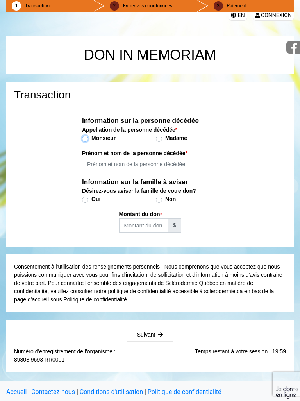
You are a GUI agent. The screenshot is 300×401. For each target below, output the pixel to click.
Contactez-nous (53, 392)
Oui (95, 199)
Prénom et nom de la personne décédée (134, 153)
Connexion (273, 15)
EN (238, 15)
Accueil (16, 392)
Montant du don (139, 214)
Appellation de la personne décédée (128, 130)
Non (170, 199)
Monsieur (103, 138)
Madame (176, 138)
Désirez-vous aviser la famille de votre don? (139, 191)
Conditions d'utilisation (111, 392)
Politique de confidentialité (184, 392)
